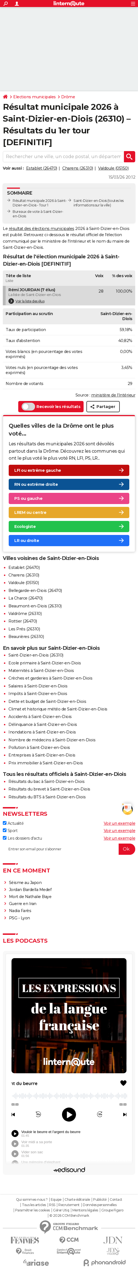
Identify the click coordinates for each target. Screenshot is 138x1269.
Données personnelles (99, 1205)
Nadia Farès (20, 910)
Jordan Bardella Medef (30, 889)
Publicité (100, 1200)
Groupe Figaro (112, 1210)
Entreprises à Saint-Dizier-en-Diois (41, 755)
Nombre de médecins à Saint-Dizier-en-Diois (51, 739)
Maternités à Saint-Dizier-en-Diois (41, 670)
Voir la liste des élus (26, 301)
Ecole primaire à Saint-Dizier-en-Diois (44, 663)
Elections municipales (34, 96)
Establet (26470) (41, 168)
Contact (116, 1200)
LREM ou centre (30, 512)
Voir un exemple (119, 823)
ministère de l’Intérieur (113, 395)
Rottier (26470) (22, 621)
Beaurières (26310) (26, 636)
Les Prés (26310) (24, 629)
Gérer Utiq (61, 1210)
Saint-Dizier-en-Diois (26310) (35, 655)
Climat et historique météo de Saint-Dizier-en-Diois (57, 709)
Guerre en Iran (22, 903)
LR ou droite (26, 540)
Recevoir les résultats (51, 407)
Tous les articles (34, 1205)
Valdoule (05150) (113, 168)
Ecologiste (25, 526)
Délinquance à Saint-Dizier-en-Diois (42, 724)
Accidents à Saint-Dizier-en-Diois (40, 716)
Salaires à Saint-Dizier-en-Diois (37, 686)
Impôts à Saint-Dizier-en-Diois (37, 693)
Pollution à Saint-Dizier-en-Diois (39, 747)
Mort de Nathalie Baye (30, 896)
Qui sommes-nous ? (32, 1200)
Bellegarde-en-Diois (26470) (35, 590)
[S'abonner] (69, 849)
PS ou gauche (28, 498)
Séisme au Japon (25, 882)
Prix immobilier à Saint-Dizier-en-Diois (45, 762)
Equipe (56, 1200)
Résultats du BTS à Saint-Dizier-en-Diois (47, 796)
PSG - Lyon (19, 918)
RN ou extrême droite (36, 484)
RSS (52, 1205)
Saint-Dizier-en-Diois (90, 201)
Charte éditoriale (77, 1200)
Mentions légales (85, 1210)
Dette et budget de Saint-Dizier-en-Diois (47, 701)
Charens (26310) (77, 168)
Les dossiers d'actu (22, 838)
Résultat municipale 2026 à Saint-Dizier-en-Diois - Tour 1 (40, 203)
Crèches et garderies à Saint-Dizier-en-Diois (50, 678)
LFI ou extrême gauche (37, 470)
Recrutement (69, 1205)
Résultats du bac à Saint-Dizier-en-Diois (46, 781)
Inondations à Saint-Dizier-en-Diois (42, 732)
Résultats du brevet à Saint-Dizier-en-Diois (49, 789)
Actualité (13, 823)
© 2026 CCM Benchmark (69, 1216)
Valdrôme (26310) (25, 613)
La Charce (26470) (25, 598)
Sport (10, 830)
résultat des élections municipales (41, 228)
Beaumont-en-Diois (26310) (35, 606)
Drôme (68, 96)
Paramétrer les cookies (32, 1210)
